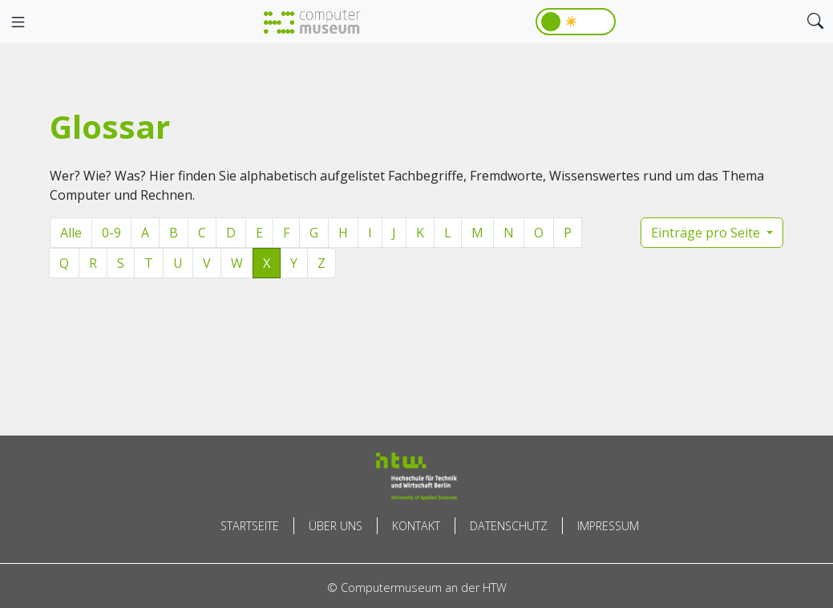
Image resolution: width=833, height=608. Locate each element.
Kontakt (416, 525)
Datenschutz (509, 525)
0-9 (111, 232)
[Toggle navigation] (17, 22)
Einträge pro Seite (707, 232)
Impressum (608, 525)
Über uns (335, 525)
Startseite (249, 525)
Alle (71, 232)
